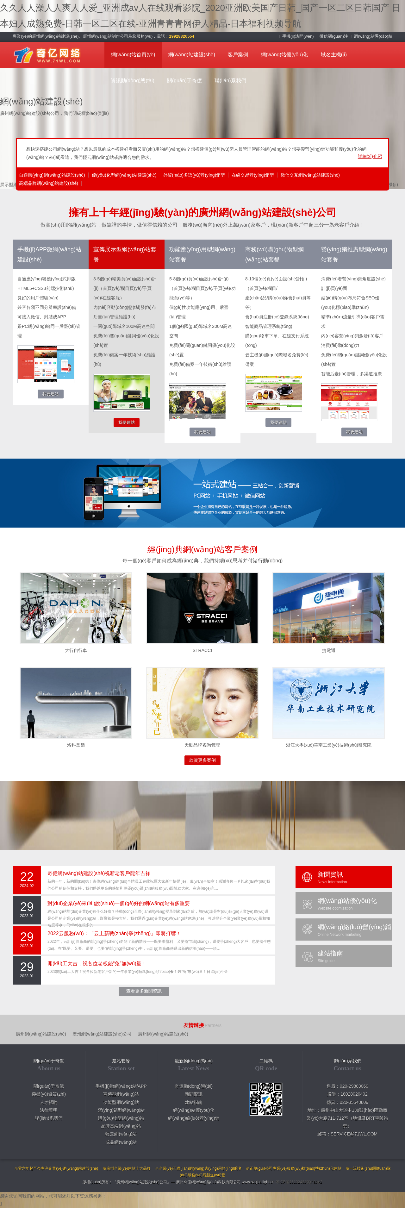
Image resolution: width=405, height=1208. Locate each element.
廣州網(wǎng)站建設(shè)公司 (102, 1033)
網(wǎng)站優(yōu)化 (284, 54)
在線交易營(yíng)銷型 (253, 175)
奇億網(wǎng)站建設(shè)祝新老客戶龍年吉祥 (98, 873)
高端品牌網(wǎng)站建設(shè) (48, 183)
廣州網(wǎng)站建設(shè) (41, 1033)
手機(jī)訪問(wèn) (298, 36)
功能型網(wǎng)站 (121, 1102)
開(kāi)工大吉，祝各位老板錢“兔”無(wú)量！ (96, 963)
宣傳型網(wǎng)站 (121, 1094)
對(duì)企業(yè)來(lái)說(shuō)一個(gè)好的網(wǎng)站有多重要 (118, 903)
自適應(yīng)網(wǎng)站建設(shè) (52, 175)
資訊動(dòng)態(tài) (132, 80)
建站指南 (193, 1102)
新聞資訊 (193, 1094)
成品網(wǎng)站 (121, 1142)
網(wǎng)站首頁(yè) (133, 54)
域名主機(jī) (334, 54)
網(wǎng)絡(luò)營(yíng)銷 (194, 1118)
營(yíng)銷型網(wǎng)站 (121, 1110)
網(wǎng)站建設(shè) (191, 54)
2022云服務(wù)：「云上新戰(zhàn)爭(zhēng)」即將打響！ (114, 933)
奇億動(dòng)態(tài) (194, 1086)
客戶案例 (238, 54)
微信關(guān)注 (334, 36)
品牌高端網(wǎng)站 (121, 1126)
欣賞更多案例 (202, 760)
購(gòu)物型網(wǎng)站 (121, 1118)
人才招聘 (49, 1102)
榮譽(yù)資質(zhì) (49, 1094)
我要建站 (50, 393)
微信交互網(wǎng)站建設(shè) (310, 175)
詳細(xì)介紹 (370, 156)
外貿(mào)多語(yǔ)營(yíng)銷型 (194, 175)
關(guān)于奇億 (184, 80)
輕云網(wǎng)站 (121, 1133)
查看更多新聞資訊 (144, 990)
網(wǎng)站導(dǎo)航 (373, 36)
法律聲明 (49, 1110)
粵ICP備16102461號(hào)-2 (299, 1182)
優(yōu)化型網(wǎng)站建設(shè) (124, 175)
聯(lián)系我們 (230, 80)
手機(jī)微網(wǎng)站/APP (121, 1086)
